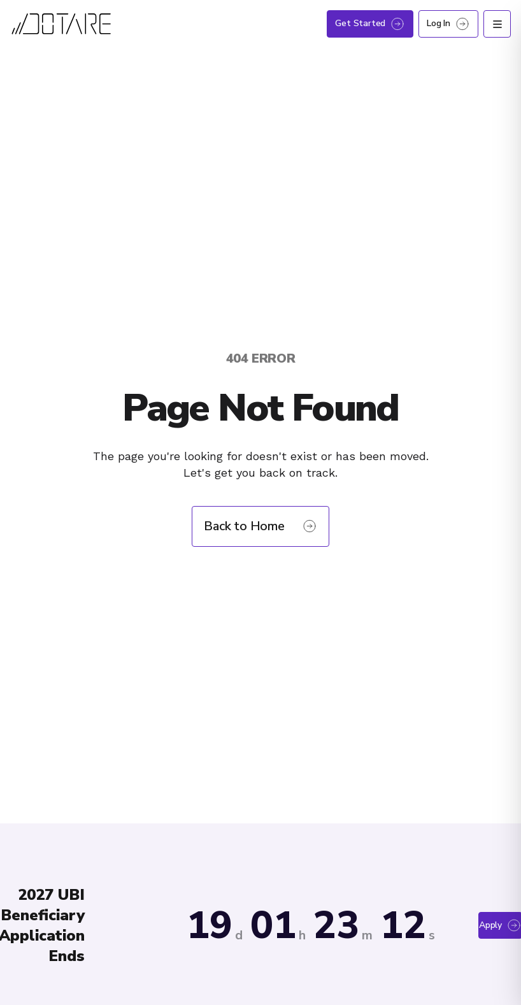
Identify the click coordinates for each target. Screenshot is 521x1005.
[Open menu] (497, 24)
